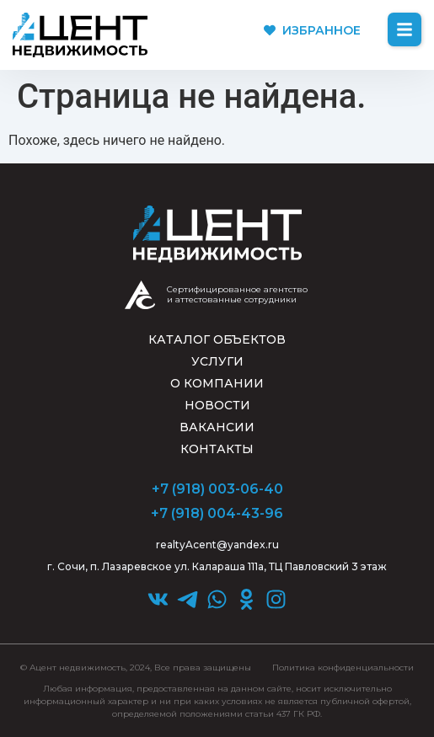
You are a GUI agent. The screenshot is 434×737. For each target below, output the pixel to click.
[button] (404, 29)
